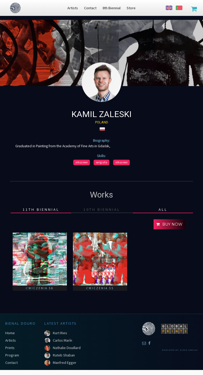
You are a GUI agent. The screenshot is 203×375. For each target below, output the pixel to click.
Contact (11, 362)
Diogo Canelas (189, 350)
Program (12, 355)
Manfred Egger (64, 362)
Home (10, 333)
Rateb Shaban (64, 355)
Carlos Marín (62, 340)
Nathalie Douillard (67, 347)
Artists (10, 340)
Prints (10, 347)
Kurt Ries (60, 333)
